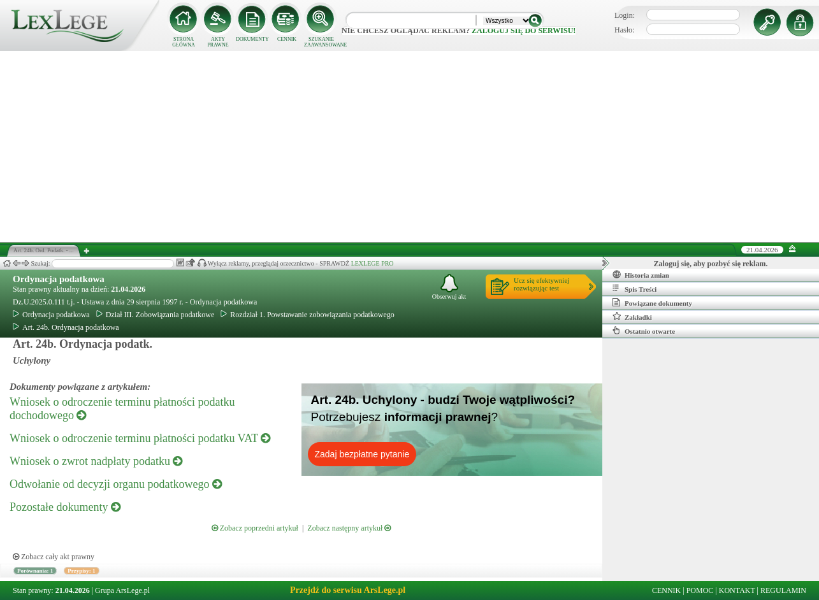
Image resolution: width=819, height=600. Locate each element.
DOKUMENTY (252, 39)
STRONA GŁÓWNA (183, 42)
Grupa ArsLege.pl (122, 590)
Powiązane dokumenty (652, 302)
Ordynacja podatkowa (59, 279)
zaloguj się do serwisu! (524, 30)
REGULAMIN (783, 590)
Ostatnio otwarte (643, 330)
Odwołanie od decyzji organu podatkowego (116, 484)
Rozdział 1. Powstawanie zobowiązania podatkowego (308, 314)
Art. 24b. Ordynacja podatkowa (66, 327)
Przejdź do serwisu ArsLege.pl (347, 590)
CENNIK (286, 39)
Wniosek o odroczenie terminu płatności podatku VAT (140, 438)
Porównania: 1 (35, 571)
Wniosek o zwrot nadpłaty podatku (96, 461)
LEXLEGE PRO (372, 263)
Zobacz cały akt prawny (53, 556)
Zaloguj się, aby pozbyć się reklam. (711, 263)
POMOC (700, 590)
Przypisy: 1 (81, 571)
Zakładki (632, 316)
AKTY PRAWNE (217, 42)
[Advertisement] (409, 146)
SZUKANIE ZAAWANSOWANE (321, 42)
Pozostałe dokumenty (65, 507)
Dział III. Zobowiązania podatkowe (155, 314)
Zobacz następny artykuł (349, 528)
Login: (624, 15)
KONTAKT (737, 590)
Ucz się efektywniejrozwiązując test (541, 284)
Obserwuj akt (449, 287)
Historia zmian (640, 274)
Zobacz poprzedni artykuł (255, 528)
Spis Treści (634, 288)
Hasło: (624, 29)
